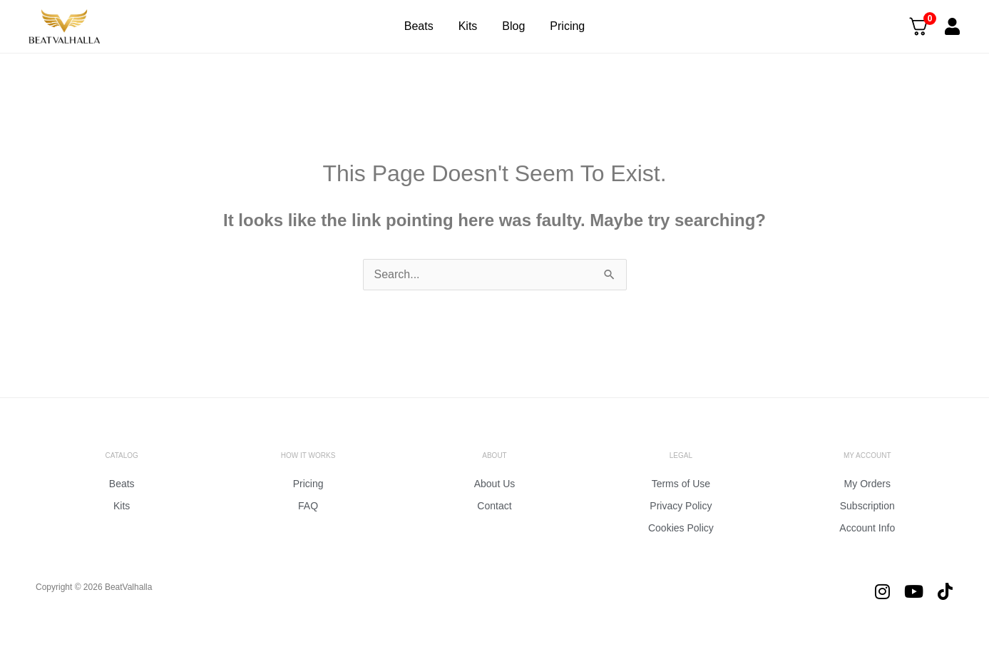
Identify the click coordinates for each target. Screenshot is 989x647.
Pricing (567, 26)
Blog (513, 26)
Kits (468, 26)
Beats (419, 26)
